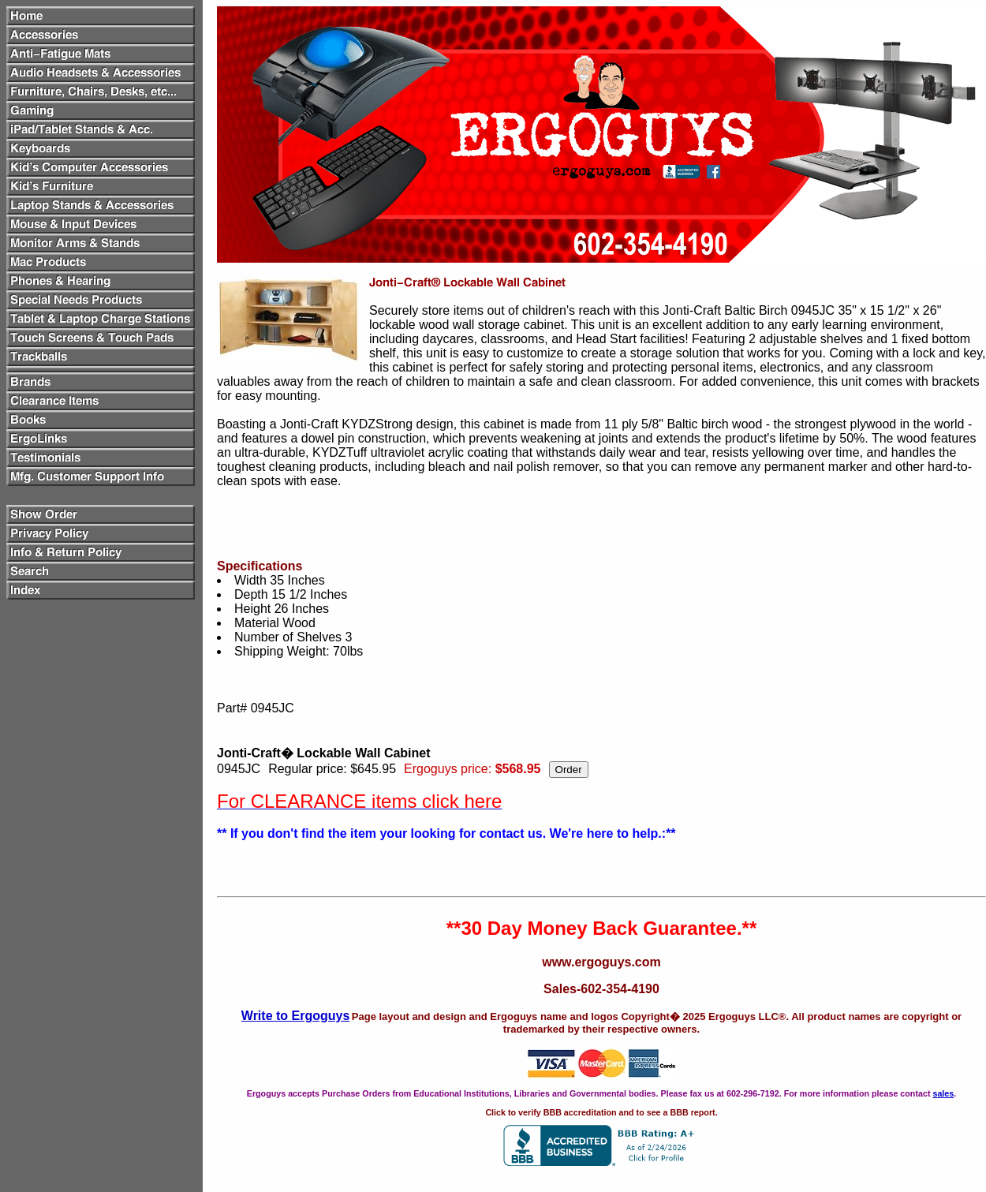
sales (943, 1093)
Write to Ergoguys (295, 1015)
